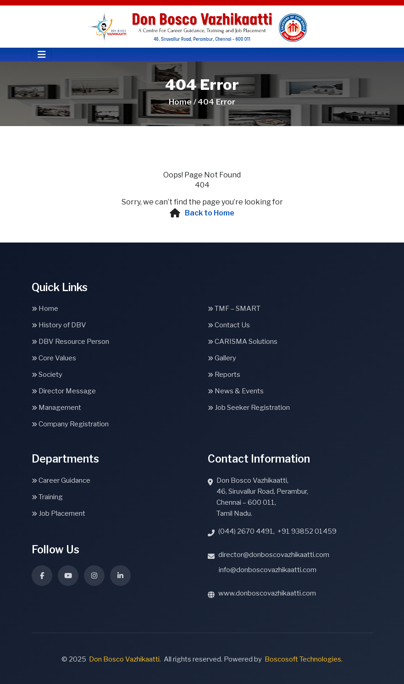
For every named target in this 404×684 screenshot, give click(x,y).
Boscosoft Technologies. (304, 659)
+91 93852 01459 (307, 531)
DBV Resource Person (70, 341)
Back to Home (209, 213)
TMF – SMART (234, 308)
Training (47, 497)
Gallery (222, 358)
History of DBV (59, 325)
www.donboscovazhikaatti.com (267, 593)
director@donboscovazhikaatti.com (273, 555)
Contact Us (229, 325)
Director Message (64, 391)
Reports (224, 374)
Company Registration (70, 424)
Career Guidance (61, 480)
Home (45, 308)
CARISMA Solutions (242, 341)
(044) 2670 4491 (245, 531)
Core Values (54, 358)
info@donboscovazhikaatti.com (267, 570)
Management (56, 407)
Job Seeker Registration (249, 407)
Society (47, 374)
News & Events (236, 391)
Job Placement (58, 513)
